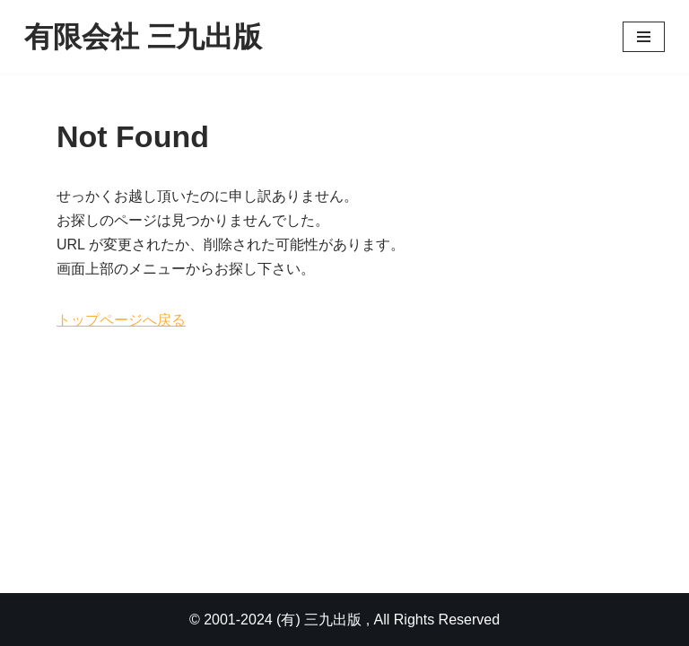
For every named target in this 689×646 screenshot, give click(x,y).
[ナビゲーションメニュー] (644, 37)
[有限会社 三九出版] (143, 37)
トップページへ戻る (121, 319)
